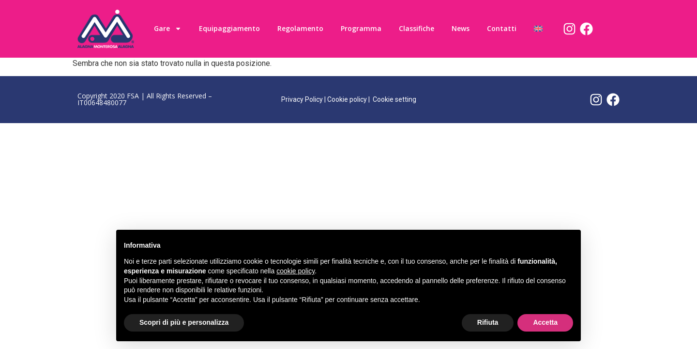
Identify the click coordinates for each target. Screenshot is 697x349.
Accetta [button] (545, 322)
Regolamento (300, 28)
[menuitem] (538, 28)
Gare (168, 28)
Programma (361, 28)
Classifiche (416, 28)
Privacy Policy (302, 99)
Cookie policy (347, 99)
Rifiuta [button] (488, 322)
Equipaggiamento (229, 28)
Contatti (501, 28)
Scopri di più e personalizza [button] (183, 322)
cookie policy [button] (295, 271)
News (461, 28)
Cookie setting (394, 99)
